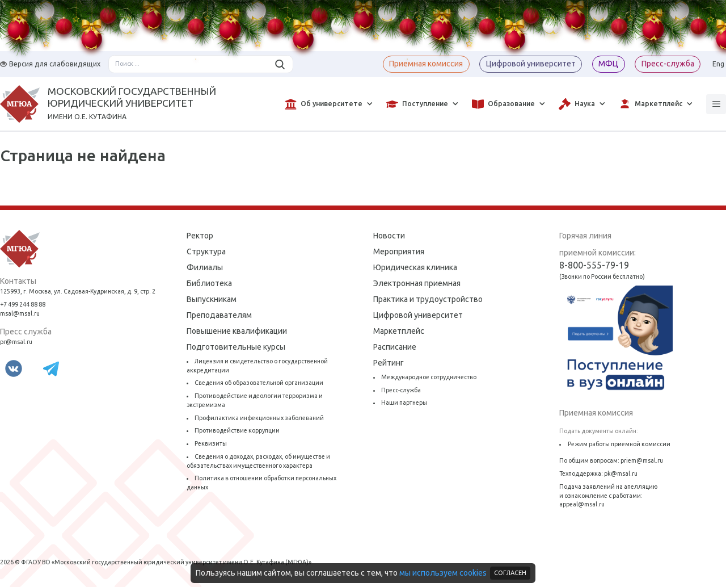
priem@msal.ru (642, 460)
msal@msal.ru (20, 313)
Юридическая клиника (415, 267)
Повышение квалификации (237, 331)
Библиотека (209, 283)
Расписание (394, 346)
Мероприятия (398, 251)
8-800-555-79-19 (594, 265)
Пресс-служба (401, 390)
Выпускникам (212, 299)
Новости (389, 235)
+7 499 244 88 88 (22, 304)
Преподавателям (219, 315)
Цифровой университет (418, 315)
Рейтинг (388, 362)
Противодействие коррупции (237, 430)
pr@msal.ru (16, 341)
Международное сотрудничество (428, 377)
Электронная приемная (417, 283)
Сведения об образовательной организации (259, 382)
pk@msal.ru (621, 473)
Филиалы (205, 267)
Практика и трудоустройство (428, 299)
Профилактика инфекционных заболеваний (259, 417)
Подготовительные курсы (236, 346)
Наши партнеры (404, 402)
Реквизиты (211, 443)
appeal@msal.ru (582, 504)
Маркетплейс (398, 331)
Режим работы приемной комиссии (619, 444)
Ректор (200, 235)
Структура (206, 251)
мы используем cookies (443, 572)
